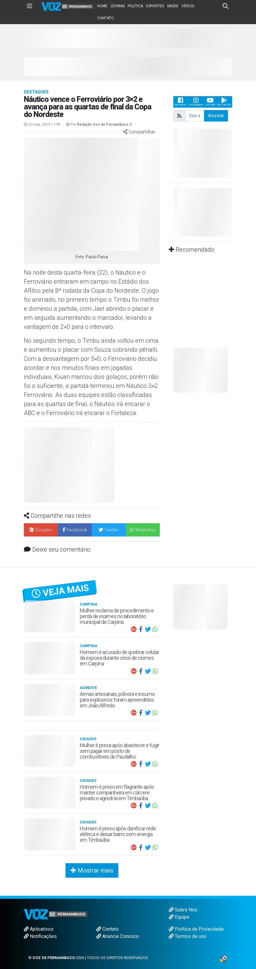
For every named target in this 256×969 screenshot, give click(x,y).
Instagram (195, 101)
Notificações (40, 936)
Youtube (210, 101)
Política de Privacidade (196, 929)
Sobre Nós (183, 910)
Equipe (179, 917)
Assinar (216, 115)
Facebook (180, 101)
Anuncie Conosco (117, 936)
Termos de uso (187, 936)
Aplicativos (38, 929)
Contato (107, 929)
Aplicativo (224, 101)
